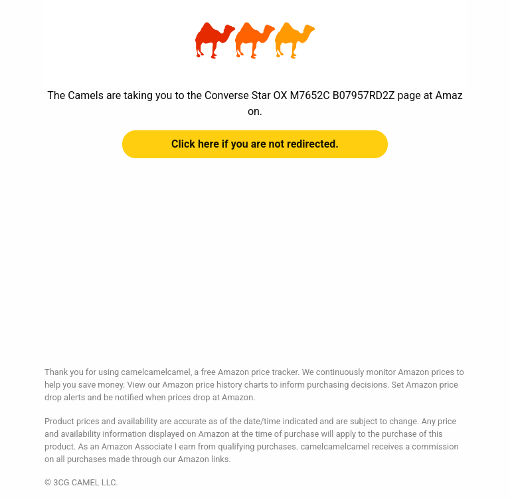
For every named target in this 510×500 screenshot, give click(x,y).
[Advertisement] (255, 273)
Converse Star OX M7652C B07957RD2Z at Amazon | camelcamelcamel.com (255, 40)
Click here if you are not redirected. (255, 144)
